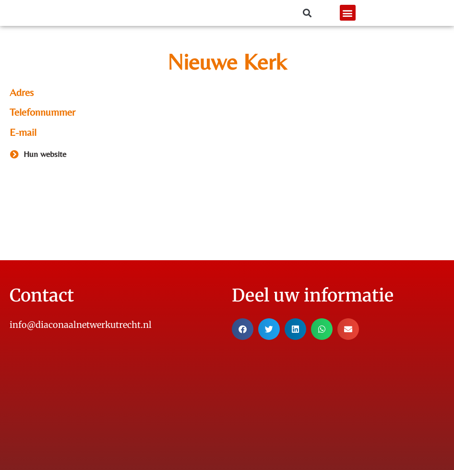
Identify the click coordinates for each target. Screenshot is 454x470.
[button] (348, 13)
